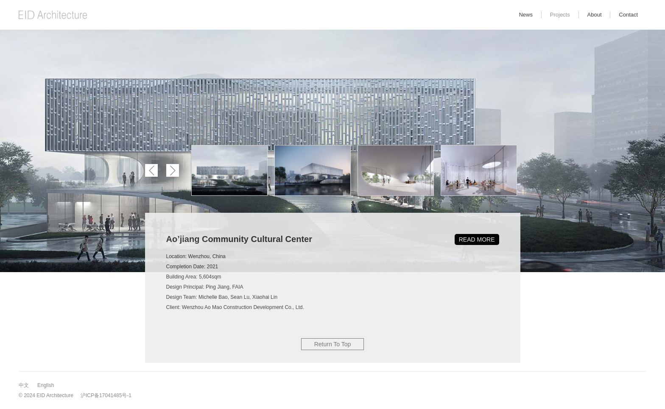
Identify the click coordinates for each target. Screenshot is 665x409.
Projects (560, 14)
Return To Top (332, 344)
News (526, 14)
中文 (24, 385)
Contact (628, 14)
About (594, 14)
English (45, 385)
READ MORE (477, 239)
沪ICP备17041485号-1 (106, 395)
